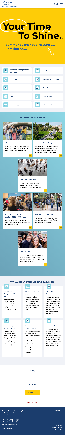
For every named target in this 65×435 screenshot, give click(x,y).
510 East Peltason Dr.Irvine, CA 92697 (8, 414)
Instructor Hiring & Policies (10, 425)
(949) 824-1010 (58, 410)
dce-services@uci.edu (56, 414)
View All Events (32, 392)
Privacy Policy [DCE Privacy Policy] (59, 429)
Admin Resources (7, 428)
